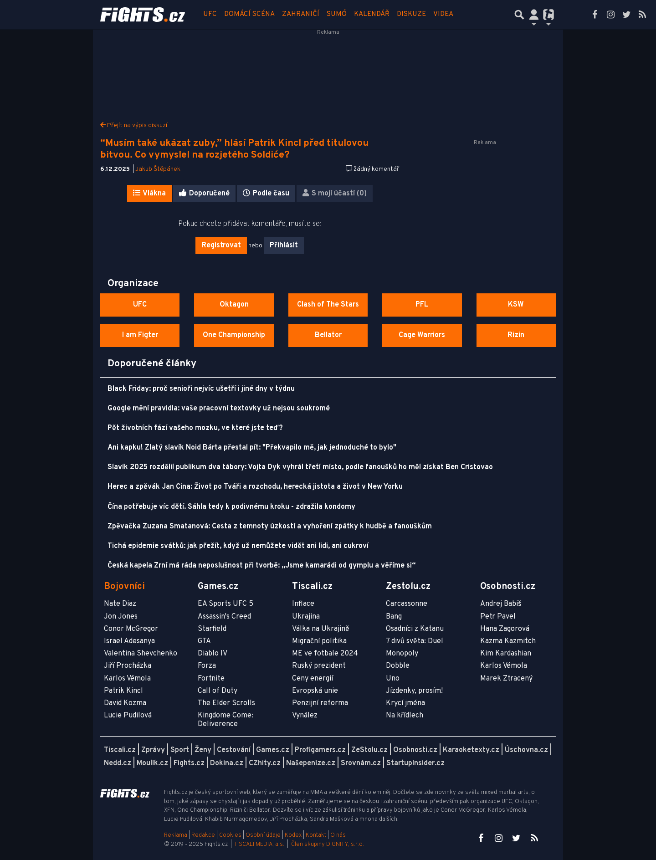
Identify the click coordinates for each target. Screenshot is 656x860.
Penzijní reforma (320, 703)
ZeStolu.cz (369, 750)
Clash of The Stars (328, 304)
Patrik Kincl (123, 691)
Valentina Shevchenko (140, 653)
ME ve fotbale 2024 (325, 653)
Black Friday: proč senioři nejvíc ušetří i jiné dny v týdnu (201, 389)
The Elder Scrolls (226, 703)
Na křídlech (404, 715)
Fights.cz (189, 763)
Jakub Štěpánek (157, 169)
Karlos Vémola (127, 678)
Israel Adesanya (129, 641)
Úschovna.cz (526, 750)
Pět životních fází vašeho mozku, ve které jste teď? (195, 428)
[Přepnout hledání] (519, 15)
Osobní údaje (263, 835)
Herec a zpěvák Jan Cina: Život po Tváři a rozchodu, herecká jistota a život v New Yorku (255, 486)
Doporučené (204, 193)
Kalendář (372, 14)
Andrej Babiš (501, 604)
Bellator (328, 335)
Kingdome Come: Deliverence (225, 720)
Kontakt (317, 835)
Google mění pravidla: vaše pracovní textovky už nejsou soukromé (219, 408)
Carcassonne (406, 604)
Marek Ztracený (506, 678)
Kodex (294, 835)
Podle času (266, 193)
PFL (421, 304)
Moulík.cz (152, 763)
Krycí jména (405, 703)
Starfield (212, 629)
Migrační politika (319, 641)
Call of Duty (217, 691)
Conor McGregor (131, 629)
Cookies (230, 835)
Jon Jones (121, 616)
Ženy (203, 750)
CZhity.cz (265, 763)
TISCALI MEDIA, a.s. (259, 844)
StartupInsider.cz (415, 763)
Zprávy (153, 750)
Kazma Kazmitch (508, 641)
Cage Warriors (422, 335)
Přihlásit (284, 245)
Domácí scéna (249, 14)
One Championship (234, 335)
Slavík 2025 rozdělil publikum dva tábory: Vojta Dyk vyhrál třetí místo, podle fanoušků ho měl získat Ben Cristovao (300, 467)
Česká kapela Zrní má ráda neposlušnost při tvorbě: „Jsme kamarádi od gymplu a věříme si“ (262, 565)
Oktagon (234, 304)
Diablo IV (212, 653)
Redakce (203, 835)
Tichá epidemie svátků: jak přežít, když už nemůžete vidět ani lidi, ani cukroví (238, 546)
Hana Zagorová (504, 629)
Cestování (234, 750)
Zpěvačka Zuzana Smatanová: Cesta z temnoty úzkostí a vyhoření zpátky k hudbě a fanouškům (270, 526)
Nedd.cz (117, 763)
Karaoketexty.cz (471, 750)
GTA (204, 641)
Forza (207, 666)
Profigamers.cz (320, 750)
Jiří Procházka (127, 666)
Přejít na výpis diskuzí (133, 125)
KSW (516, 304)
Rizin (515, 335)
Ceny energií (312, 678)
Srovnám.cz (361, 763)
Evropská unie (315, 691)
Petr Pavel (498, 616)
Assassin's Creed (224, 616)
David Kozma (125, 703)
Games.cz (272, 750)
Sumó (337, 14)
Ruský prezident (319, 666)
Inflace (303, 604)
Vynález (305, 715)
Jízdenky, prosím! (414, 691)
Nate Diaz (120, 604)
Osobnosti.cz (415, 750)
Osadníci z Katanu (415, 629)
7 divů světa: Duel (414, 641)
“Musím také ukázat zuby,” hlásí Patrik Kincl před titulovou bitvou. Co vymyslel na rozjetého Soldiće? (234, 149)
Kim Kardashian (505, 653)
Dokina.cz (226, 763)
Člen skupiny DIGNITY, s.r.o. (327, 844)
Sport (179, 750)
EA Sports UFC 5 (225, 604)
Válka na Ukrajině (320, 629)
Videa (443, 14)
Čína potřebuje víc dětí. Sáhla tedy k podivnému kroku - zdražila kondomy (231, 507)
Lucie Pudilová (128, 715)
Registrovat (221, 245)
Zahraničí (300, 14)
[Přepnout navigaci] (534, 15)
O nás (338, 835)
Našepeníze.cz (310, 763)
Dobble (398, 666)
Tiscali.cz (120, 750)
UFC (210, 14)
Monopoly (402, 653)
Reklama (175, 835)
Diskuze (411, 14)
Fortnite (211, 678)
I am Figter (140, 335)
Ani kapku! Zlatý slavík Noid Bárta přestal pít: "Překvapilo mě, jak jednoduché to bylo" (252, 447)
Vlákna (149, 193)
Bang (394, 616)
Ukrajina (306, 616)
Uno (393, 678)
